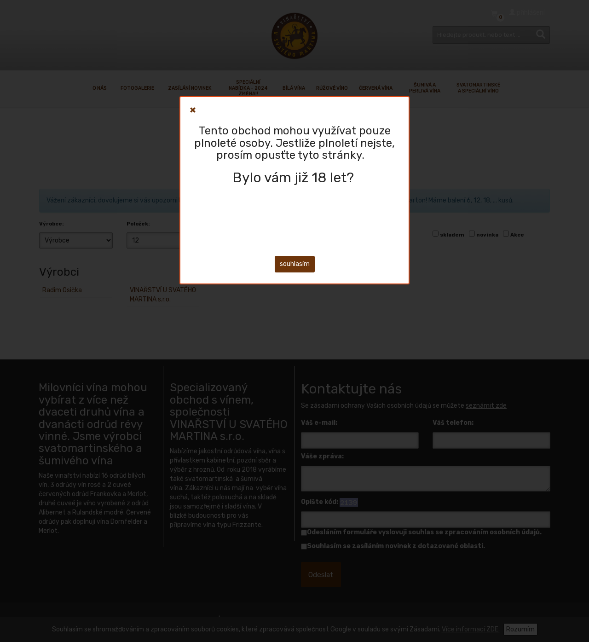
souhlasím (295, 264)
